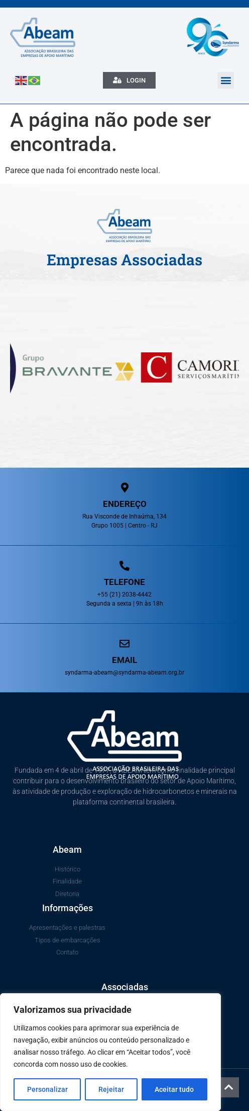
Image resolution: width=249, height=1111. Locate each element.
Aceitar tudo (174, 1089)
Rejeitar (111, 1089)
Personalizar (47, 1089)
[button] (225, 80)
